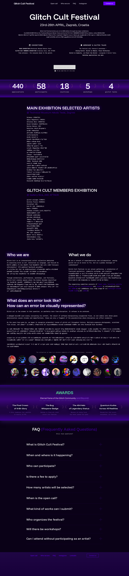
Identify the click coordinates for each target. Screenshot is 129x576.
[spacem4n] (103, 373)
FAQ (74, 3)
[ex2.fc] (20, 373)
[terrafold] (51, 373)
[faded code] (41, 373)
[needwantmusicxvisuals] (46, 360)
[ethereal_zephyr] (10, 373)
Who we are (65, 3)
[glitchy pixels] (30, 373)
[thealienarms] (61, 373)
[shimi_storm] (36, 360)
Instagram (83, 3)
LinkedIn (73, 556)
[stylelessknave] (72, 373)
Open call (54, 3)
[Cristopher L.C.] (15, 360)
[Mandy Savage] (113, 373)
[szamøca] (98, 360)
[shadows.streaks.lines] (67, 360)
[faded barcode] (56, 360)
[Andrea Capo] (25, 360)
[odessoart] (88, 360)
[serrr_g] (82, 373)
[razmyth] (77, 360)
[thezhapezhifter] (92, 373)
